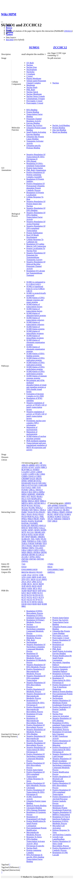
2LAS (38, 579)
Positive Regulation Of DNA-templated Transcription (35, 774)
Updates (9, 34)
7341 (23, 564)
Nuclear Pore (31, 67)
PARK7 (24, 512)
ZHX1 (38, 557)
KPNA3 (68, 508)
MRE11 (43, 501)
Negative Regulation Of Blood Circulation (61, 760)
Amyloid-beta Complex (61, 835)
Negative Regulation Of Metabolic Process (35, 730)
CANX (32, 472)
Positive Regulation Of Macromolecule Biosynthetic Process (35, 709)
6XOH (24, 604)
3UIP (23, 586)
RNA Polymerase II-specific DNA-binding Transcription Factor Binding (35, 858)
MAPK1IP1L (36, 499)
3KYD (35, 584)
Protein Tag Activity (34, 125)
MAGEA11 (57, 510)
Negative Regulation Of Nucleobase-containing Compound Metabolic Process (35, 647)
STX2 (61, 514)
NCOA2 (37, 505)
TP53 (44, 543)
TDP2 (37, 539)
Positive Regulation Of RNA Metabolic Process (36, 784)
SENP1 (31, 530)
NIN (31, 510)
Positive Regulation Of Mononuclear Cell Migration (61, 743)
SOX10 (24, 534)
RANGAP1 (26, 525)
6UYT (24, 597)
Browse (9, 28)
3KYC (29, 584)
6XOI (29, 604)
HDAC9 (24, 492)
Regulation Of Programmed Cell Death (36, 818)
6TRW (34, 593)
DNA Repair (31, 161)
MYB (23, 505)
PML (42, 516)
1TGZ (29, 575)
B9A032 (32, 572)
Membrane (30, 85)
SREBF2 (41, 537)
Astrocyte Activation (60, 716)
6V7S (29, 602)
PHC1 (23, 514)
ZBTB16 (36, 552)
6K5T (29, 593)
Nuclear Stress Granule (35, 96)
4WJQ (24, 588)
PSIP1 (42, 519)
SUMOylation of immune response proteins (36, 377)
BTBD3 (36, 470)
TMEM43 (58, 519)
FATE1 (62, 508)
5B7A (35, 588)
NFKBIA (25, 510)
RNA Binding (31, 110)
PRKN (30, 519)
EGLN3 (35, 483)
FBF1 (34, 487)
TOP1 (44, 541)
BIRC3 (44, 467)
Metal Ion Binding (59, 132)
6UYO (40, 593)
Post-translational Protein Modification (36, 829)
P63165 (39, 572)
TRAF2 (29, 546)
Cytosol (29, 76)
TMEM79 (66, 519)
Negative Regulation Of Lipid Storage (61, 755)
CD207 (50, 508)
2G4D (39, 577)
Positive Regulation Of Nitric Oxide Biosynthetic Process (61, 843)
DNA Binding (31, 734)
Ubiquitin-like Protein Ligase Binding (35, 138)
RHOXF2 (35, 525)
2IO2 (44, 577)
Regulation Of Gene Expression (34, 715)
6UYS (40, 595)
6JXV (23, 593)
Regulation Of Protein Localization (35, 193)
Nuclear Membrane (34, 94)
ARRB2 (31, 465)
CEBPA (24, 476)
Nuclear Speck (32, 92)
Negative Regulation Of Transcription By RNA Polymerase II (35, 156)
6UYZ (29, 599)
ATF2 (37, 465)
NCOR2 (32, 508)
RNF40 (69, 512)
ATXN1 (43, 465)
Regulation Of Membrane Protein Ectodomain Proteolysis (61, 807)
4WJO (34, 586)
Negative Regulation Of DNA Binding (35, 209)
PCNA (36, 512)
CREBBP (25, 478)
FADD (56, 508)
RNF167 (24, 528)
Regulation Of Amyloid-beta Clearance (62, 733)
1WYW (35, 575)
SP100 (41, 534)
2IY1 (28, 579)
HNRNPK (40, 494)
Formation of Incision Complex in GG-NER (35, 395)
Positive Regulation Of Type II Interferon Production (61, 687)
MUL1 (43, 503)
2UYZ (39, 582)
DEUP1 (39, 478)
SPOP (27, 537)
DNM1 (24, 481)
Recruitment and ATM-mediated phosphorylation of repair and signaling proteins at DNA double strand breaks (36, 386)
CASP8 (31, 474)
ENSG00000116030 (29, 569)
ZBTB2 (44, 552)
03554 (23, 567)
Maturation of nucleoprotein (31, 428)
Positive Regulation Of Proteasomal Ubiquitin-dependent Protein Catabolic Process (35, 187)
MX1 (49, 512)
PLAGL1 (35, 516)
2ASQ (28, 577)
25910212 (68, 31)
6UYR (35, 595)
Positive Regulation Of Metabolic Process (35, 690)
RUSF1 (50, 514)
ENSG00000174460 (55, 569)
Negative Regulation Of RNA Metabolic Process (36, 666)
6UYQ (29, 595)
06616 (49, 567)
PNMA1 (55, 512)
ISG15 (24, 499)
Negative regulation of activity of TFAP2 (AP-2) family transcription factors (36, 406)
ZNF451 (24, 561)
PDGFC (42, 512)
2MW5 (44, 579)
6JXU (44, 591)
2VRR (24, 584)
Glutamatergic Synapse (35, 99)
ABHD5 (67, 503)
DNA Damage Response (36, 810)
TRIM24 (24, 548)
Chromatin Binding (34, 808)
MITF (37, 501)
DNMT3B (32, 481)
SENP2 (37, 530)
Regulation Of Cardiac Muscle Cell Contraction (36, 245)
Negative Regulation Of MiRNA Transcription (61, 813)
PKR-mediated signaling (36, 441)
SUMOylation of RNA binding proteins (35, 354)
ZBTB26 (25, 555)
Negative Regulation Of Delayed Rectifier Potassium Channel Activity (35, 265)
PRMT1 (62, 512)
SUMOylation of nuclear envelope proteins (36, 437)
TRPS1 (32, 548)
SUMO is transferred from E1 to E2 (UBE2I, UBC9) (35, 288)
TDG (33, 539)
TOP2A (24, 543)
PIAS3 (41, 514)
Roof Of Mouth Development (32, 236)
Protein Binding (32, 112)
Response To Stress (34, 837)
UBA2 (24, 550)
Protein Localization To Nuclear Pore (35, 249)
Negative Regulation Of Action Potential (35, 223)
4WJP (39, 586)
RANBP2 (34, 523)
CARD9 (39, 472)
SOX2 (30, 534)
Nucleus (29, 65)
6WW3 (34, 602)
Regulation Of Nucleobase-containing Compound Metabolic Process (35, 630)
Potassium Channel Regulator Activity (34, 120)
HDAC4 (39, 490)
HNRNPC (32, 494)
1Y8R (41, 575)
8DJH (34, 604)
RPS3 (36, 528)
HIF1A (35, 492)
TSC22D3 (39, 548)
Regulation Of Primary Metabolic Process (35, 621)
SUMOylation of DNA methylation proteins (35, 368)
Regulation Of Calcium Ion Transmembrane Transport (35, 273)
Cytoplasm (30, 74)
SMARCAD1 (39, 532)
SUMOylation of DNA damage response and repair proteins (35, 300)
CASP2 (24, 474)
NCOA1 (29, 505)
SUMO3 (58, 516)
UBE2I (30, 550)
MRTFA (24, 503)
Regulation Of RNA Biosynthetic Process (34, 612)
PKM (29, 516)
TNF (49, 521)
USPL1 (42, 550)
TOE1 (39, 541)
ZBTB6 (32, 555)
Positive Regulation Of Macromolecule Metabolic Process (35, 671)
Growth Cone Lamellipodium (58, 838)
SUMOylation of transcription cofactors (35, 319)
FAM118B (42, 485)
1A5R (23, 575)
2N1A (23, 582)
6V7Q (40, 599)
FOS (39, 487)
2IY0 (23, 579)
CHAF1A (32, 476)
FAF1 (35, 485)
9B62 (23, 606)
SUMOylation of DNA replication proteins (35, 359)
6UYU (29, 597)
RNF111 (42, 525)
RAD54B (38, 521)
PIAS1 (29, 514)
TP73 (23, 546)
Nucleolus (30, 72)
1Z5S (23, 577)
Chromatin (30, 788)
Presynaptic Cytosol (34, 101)
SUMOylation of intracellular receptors (35, 332)
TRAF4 (36, 546)
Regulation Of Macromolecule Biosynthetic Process (34, 720)
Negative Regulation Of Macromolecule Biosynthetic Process (35, 738)
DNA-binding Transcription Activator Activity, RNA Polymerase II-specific (35, 842)
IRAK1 (40, 496)
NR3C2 (43, 510)
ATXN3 (24, 467)
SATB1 (24, 530)
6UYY (24, 599)
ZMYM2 (25, 559)
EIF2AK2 (42, 483)
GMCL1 (32, 490)
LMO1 (50, 510)
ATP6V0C (63, 505)
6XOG (40, 602)
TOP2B (31, 543)
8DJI (39, 604)
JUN (29, 499)
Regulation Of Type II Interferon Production (61, 818)
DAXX (32, 478)
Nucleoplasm (31, 69)
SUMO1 (34, 47)
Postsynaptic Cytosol (34, 103)
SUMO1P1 (25, 539)
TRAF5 (42, 546)
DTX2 (38, 481)
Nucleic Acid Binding (61, 125)
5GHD (24, 591)
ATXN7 (31, 467)
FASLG (28, 487)
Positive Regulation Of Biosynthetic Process (35, 726)
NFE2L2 (39, 508)
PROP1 (36, 519)
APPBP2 (55, 505)
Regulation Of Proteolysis (58, 645)
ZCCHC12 (60, 47)
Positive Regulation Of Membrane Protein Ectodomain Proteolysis (61, 702)
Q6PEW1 (51, 572)
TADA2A (66, 516)
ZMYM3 (32, 559)
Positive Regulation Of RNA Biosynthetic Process (35, 765)
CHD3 (38, 476)
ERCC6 (24, 485)
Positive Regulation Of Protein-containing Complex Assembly (35, 174)
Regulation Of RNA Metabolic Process (34, 637)
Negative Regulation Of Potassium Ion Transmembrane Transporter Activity (35, 256)
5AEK (29, 588)
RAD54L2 (25, 523)
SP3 (23, 537)
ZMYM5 (40, 559)
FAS (23, 487)
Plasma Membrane (33, 78)
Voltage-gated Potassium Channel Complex (36, 82)
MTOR (37, 503)
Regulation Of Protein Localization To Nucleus (62, 675)
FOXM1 (24, 490)
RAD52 (31, 521)
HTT (28, 496)
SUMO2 (50, 516)
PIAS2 (35, 514)
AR (40, 463)
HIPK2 (42, 492)
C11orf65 (25, 472)
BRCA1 (29, 470)
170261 (50, 564)
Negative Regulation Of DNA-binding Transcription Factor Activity (35, 216)
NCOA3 (24, 508)
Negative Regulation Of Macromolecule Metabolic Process (35, 696)
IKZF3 (33, 496)
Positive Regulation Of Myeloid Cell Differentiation (61, 778)
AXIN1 (38, 467)
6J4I (39, 591)
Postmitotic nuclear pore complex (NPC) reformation (36, 423)
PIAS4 (24, 516)
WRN (23, 552)
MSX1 (31, 503)
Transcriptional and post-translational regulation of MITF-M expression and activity (36, 446)
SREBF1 (33, 537)
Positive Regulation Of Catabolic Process (61, 849)
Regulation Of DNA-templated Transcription (35, 164)
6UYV (35, 597)
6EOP (29, 591)
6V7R (23, 602)
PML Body (30, 90)
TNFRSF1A (31, 541)
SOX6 (35, 534)
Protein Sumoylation (34, 168)
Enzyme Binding (33, 123)
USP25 (36, 550)
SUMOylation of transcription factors (34, 305)
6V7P (35, 599)
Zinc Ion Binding (59, 130)
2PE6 (34, 582)
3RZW (41, 584)
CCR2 (36, 474)
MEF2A (31, 501)
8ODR (44, 604)
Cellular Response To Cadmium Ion (34, 240)
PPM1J (24, 519)
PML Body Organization (36, 170)
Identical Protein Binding (36, 805)
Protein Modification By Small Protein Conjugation (36, 823)
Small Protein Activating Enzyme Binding (36, 133)
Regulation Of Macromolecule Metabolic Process (33, 655)
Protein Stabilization (34, 233)
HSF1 (23, 496)
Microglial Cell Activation (58, 827)
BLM (23, 470)
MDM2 (24, 501)
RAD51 (24, 521)
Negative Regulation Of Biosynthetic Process (35, 744)
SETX (23, 532)
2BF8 (34, 577)
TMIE (23, 541)
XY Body (30, 63)
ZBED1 (30, 552)
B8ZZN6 (25, 572)
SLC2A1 (30, 532)
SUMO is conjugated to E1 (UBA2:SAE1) (35, 283)
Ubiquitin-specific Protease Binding (33, 146)
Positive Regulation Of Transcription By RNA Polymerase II (35, 792)
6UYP (23, 595)
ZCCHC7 (25, 557)
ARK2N (24, 465)
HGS (30, 492)
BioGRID (10, 40)
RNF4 (31, 528)
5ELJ (40, 588)
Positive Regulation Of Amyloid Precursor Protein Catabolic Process (61, 800)
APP (49, 505)
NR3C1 (36, 510)
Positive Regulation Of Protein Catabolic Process (61, 709)
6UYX (41, 597)
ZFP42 (32, 557)
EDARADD (26, 483)
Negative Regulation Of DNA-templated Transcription (35, 228)
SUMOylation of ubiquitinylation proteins (36, 314)
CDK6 (42, 474)
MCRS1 (66, 510)
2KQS (33, 579)
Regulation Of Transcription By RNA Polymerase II (35, 702)
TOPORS (38, 543)
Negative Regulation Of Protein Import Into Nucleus (35, 203)
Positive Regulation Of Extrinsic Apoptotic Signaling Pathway (61, 669)
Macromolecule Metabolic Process (33, 833)
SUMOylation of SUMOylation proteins (35, 328)
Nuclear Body (31, 87)
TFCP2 (43, 539)
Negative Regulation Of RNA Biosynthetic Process (35, 684)
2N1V (29, 582)
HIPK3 (24, 494)
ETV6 (30, 485)
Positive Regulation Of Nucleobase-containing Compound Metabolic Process (35, 757)
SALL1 (42, 528)
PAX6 (30, 512)
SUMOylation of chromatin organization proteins (35, 342)
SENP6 (43, 530)
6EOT (34, 591)
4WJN (28, 586)
